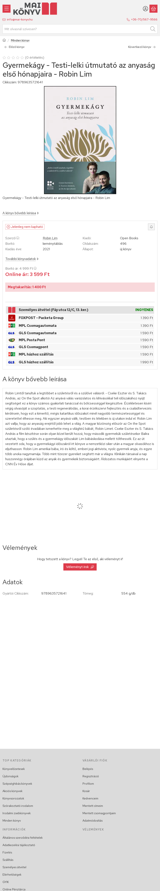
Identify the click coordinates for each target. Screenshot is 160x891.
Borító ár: (20, 268)
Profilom (88, 784)
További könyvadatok (22, 259)
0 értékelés (35, 57)
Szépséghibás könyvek (17, 784)
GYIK (6, 882)
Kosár (86, 791)
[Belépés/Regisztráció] (145, 9)
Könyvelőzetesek (14, 769)
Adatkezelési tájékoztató (19, 845)
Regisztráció (91, 776)
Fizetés (7, 852)
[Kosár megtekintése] (153, 9)
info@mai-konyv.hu (20, 19)
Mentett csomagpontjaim (99, 813)
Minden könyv (20, 40)
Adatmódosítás (93, 820)
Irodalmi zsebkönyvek (17, 813)
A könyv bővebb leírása (21, 213)
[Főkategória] (4, 41)
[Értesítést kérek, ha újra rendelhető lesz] (151, 226)
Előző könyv (14, 47)
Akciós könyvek (13, 791)
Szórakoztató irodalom (18, 806)
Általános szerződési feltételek (23, 838)
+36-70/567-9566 (144, 19)
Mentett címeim (93, 806)
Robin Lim (50, 238)
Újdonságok (11, 776)
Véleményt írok (80, 567)
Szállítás (8, 860)
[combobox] (80, 29)
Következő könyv (142, 47)
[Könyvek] (7, 9)
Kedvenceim (90, 798)
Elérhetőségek (12, 874)
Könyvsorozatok (13, 798)
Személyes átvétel (14, 867)
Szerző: (12, 238)
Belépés (88, 769)
